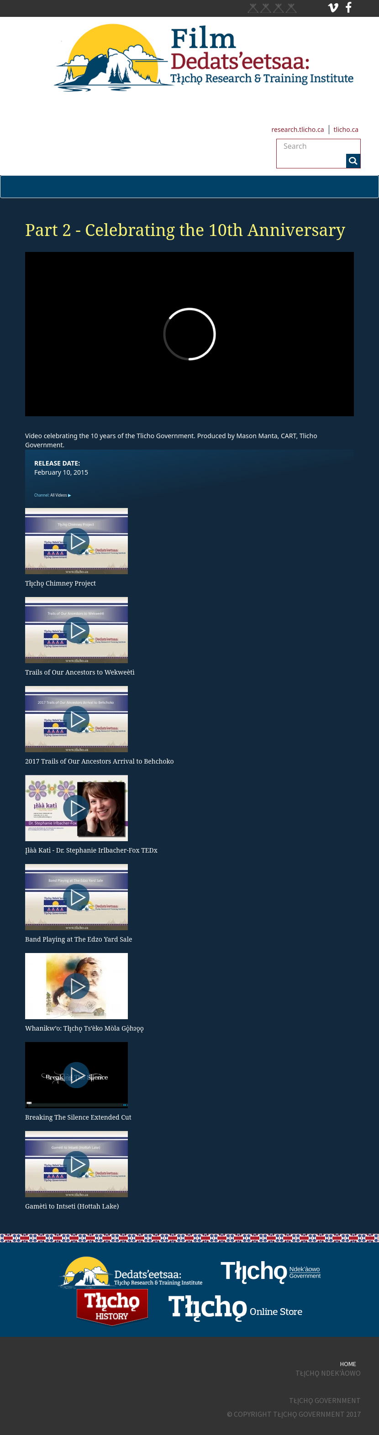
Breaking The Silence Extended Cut (78, 1117)
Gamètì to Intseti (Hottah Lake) (72, 1206)
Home (348, 1364)
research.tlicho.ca (298, 129)
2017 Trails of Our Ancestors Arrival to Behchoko (99, 761)
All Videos (58, 495)
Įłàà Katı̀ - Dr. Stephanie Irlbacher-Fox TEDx (91, 850)
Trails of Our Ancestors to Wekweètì (80, 672)
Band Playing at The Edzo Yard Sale (78, 939)
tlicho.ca (346, 129)
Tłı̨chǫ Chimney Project (60, 583)
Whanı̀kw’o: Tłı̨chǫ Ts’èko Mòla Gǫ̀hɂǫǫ (84, 1028)
